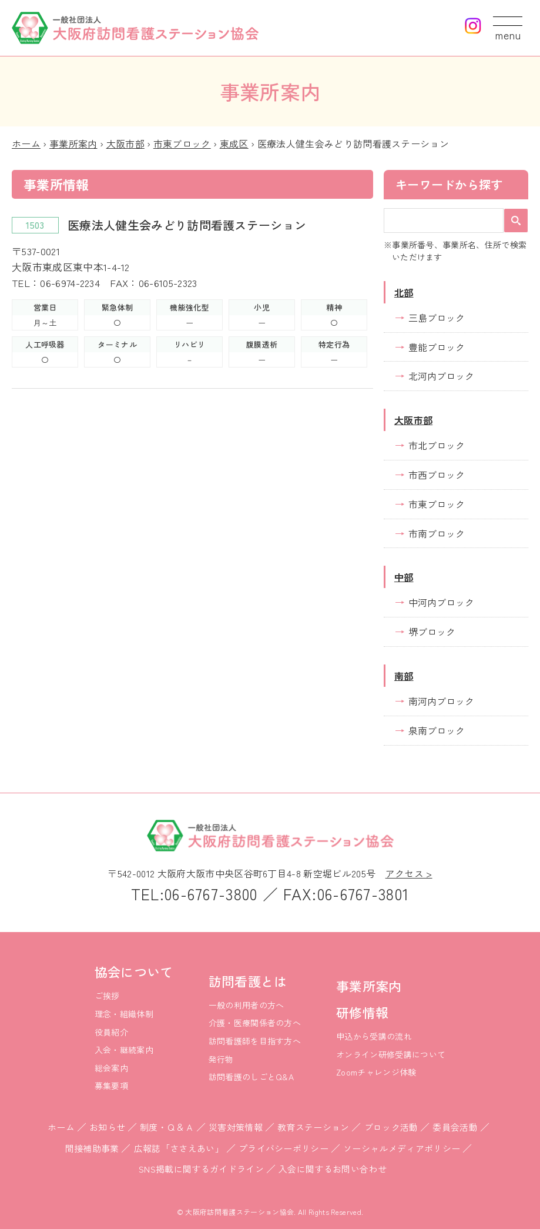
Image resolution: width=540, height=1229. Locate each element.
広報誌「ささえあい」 (179, 1148)
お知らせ (107, 1127)
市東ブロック (182, 143)
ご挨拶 (107, 995)
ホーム (26, 143)
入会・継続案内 (124, 1050)
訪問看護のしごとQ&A (251, 1077)
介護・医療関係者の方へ (255, 1022)
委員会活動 (455, 1127)
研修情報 (362, 1012)
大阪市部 (125, 143)
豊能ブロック (436, 347)
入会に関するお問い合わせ (333, 1169)
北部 (404, 292)
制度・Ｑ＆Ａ (167, 1127)
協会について (134, 971)
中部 (404, 577)
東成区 (234, 143)
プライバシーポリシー (283, 1148)
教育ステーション (313, 1127)
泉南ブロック (436, 730)
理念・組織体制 (124, 1014)
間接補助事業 (92, 1148)
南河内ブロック (441, 701)
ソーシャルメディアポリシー (401, 1148)
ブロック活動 (391, 1127)
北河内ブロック (441, 376)
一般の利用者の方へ (246, 1005)
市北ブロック (436, 445)
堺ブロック (431, 631)
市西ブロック (436, 474)
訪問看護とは (248, 980)
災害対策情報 (236, 1127)
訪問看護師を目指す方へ (255, 1041)
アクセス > (408, 873)
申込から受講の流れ (374, 1036)
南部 (404, 676)
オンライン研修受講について (390, 1054)
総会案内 (111, 1068)
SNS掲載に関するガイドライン (201, 1169)
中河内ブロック (441, 602)
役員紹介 (111, 1032)
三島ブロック (436, 317)
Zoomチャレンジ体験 (376, 1072)
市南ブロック (436, 533)
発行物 (221, 1059)
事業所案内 (73, 143)
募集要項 (111, 1085)
